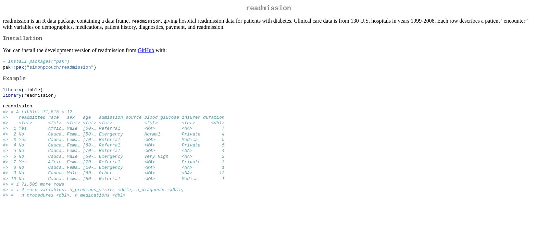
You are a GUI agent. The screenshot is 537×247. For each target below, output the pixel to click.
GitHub (146, 53)
